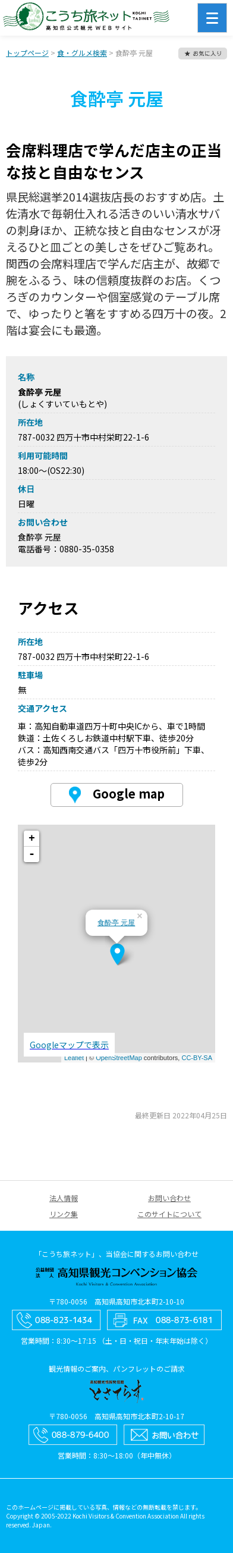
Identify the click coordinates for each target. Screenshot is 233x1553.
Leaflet (74, 1057)
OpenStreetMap (119, 1057)
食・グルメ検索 (82, 53)
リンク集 (63, 1214)
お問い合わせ (169, 1198)
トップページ (27, 53)
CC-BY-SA (196, 1057)
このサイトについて (169, 1214)
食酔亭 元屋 (116, 923)
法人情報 (63, 1198)
